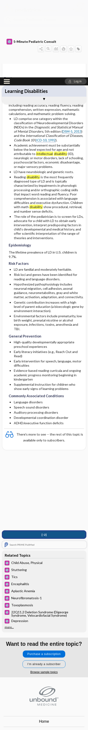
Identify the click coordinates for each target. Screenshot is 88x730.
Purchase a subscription (44, 576)
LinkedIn (61, 717)
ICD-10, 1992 (46, 63)
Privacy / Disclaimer (43, 665)
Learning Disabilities (26, 13)
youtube (49, 717)
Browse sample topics (44, 594)
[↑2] (44, 457)
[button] (76, 4)
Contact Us (44, 655)
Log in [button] (44, 686)
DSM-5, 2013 (71, 54)
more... (9, 549)
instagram (38, 717)
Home (44, 644)
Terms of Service (44, 676)
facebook (26, 717)
